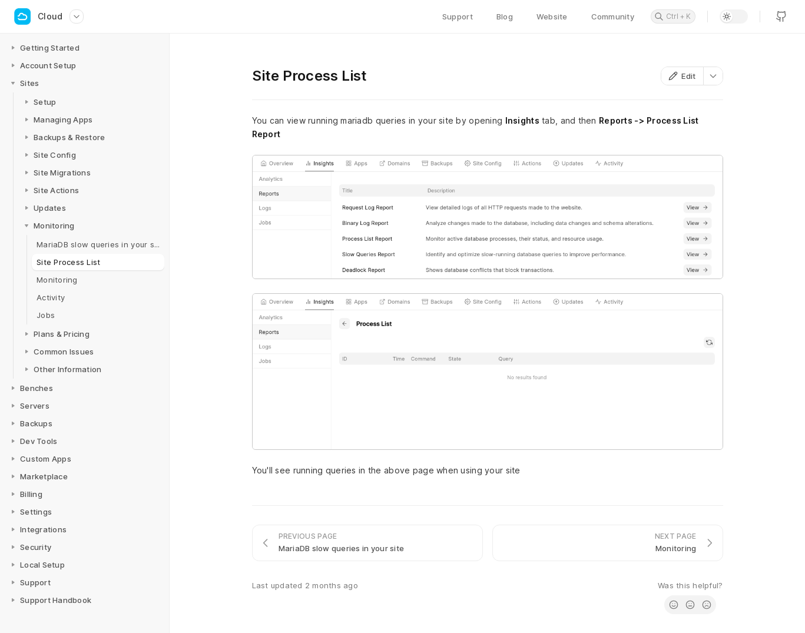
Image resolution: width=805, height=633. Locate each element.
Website (552, 16)
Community (612, 16)
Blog (504, 16)
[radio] (673, 604)
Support (457, 16)
